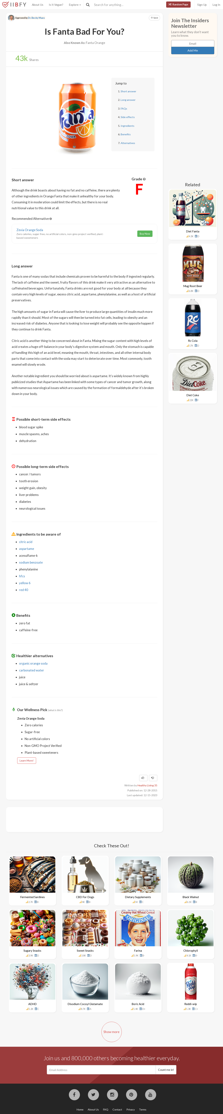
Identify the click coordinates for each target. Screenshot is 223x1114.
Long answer (128, 99)
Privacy (130, 1109)
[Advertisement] (79, 819)
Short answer (128, 91)
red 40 (23, 590)
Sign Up (202, 4)
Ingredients (127, 125)
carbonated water (31, 670)
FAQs (124, 108)
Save (154, 17)
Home (80, 1109)
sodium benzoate (31, 562)
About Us (37, 4)
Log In (216, 4)
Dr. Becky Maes (36, 17)
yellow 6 (25, 583)
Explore (75, 4)
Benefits (126, 134)
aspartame (26, 549)
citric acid (25, 542)
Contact (117, 1109)
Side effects (128, 117)
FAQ (105, 1109)
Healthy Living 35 (147, 785)
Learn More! (27, 760)
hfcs (22, 576)
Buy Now (145, 233)
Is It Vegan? (56, 4)
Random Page (178, 4)
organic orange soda (33, 663)
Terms (142, 1109)
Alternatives (128, 143)
